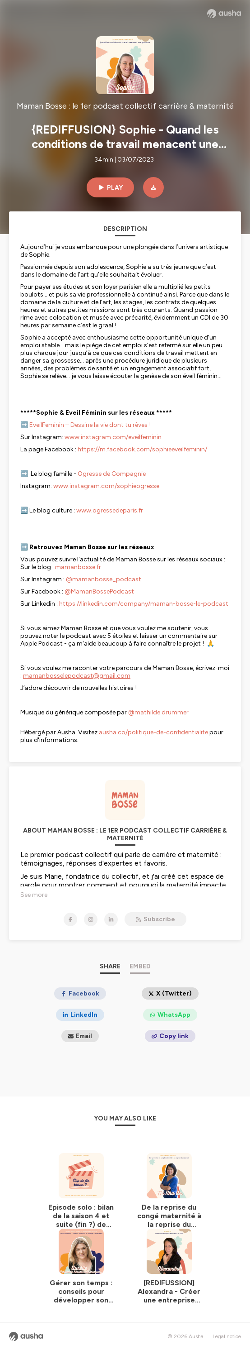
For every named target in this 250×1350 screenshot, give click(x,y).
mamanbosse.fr (78, 567)
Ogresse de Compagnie (112, 474)
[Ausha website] (224, 13)
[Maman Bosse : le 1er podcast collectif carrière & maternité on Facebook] (70, 919)
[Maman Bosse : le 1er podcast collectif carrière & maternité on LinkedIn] (111, 919)
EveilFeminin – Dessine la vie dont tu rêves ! (90, 425)
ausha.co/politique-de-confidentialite (153, 732)
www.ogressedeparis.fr (109, 510)
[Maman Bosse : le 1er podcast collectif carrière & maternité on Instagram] (90, 919)
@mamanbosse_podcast (103, 579)
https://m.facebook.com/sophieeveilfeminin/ (142, 449)
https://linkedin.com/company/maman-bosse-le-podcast (143, 604)
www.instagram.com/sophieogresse (106, 486)
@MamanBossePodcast (99, 591)
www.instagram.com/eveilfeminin (113, 437)
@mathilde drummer (158, 712)
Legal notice (227, 1336)
